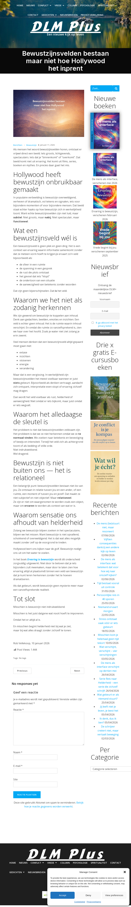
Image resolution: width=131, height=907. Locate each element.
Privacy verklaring (92, 15)
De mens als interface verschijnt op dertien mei (108, 668)
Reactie (18, 711)
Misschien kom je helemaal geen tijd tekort (108, 640)
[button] (124, 872)
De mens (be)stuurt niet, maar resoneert (108, 529)
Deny (88, 895)
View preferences (114, 895)
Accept (62, 895)
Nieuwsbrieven (69, 15)
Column (72, 6)
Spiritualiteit (106, 6)
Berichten (17, 146)
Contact (33, 15)
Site (15, 781)
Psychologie (87, 6)
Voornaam (105, 301)
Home (20, 6)
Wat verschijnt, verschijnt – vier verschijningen (108, 652)
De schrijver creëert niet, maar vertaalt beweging (108, 732)
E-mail (17, 767)
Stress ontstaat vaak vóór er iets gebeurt (108, 624)
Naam (17, 754)
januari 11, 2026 (47, 146)
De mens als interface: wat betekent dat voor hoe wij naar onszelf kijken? (108, 569)
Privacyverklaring (94, 902)
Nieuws (30, 6)
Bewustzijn (31, 146)
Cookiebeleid (79, 902)
